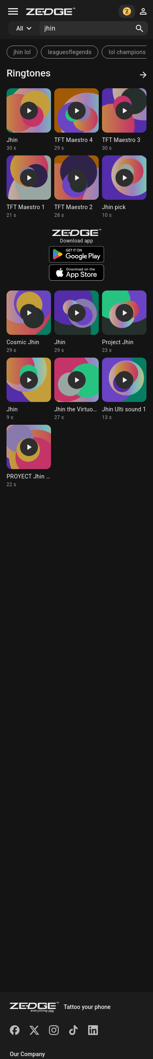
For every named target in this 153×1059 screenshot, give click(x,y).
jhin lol (22, 52)
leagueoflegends (69, 52)
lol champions (127, 52)
